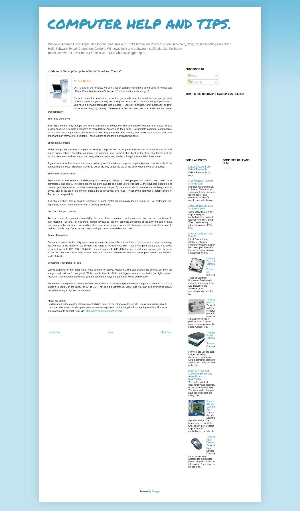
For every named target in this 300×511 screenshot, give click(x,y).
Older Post (166, 332)
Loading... (227, 168)
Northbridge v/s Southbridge (211, 405)
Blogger (156, 491)
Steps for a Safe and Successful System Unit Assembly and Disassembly (200, 375)
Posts (192, 75)
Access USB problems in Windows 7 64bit (201, 207)
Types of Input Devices (211, 440)
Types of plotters (211, 301)
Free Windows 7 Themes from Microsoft (201, 182)
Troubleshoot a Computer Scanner (211, 338)
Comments (195, 82)
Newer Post (54, 332)
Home (110, 332)
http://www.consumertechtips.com (104, 311)
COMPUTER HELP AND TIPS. (139, 23)
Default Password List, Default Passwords (200, 168)
